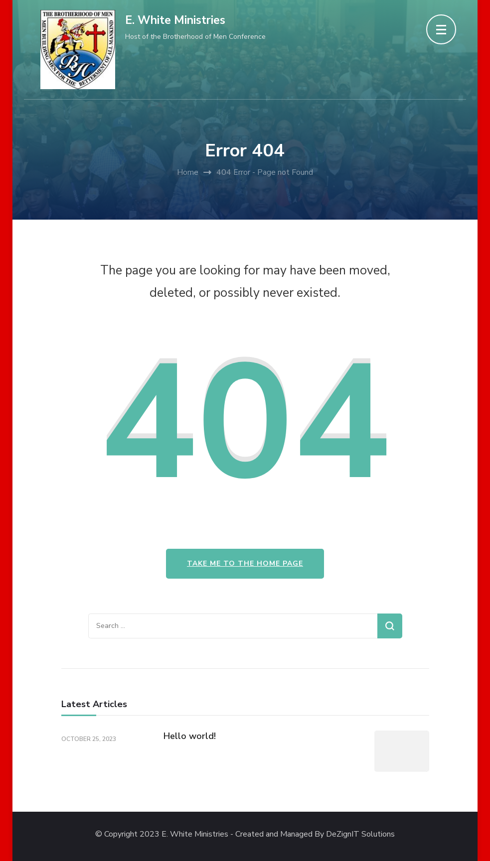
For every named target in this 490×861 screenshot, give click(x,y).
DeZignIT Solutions (360, 834)
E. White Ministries (175, 20)
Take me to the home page (245, 563)
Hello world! (189, 736)
